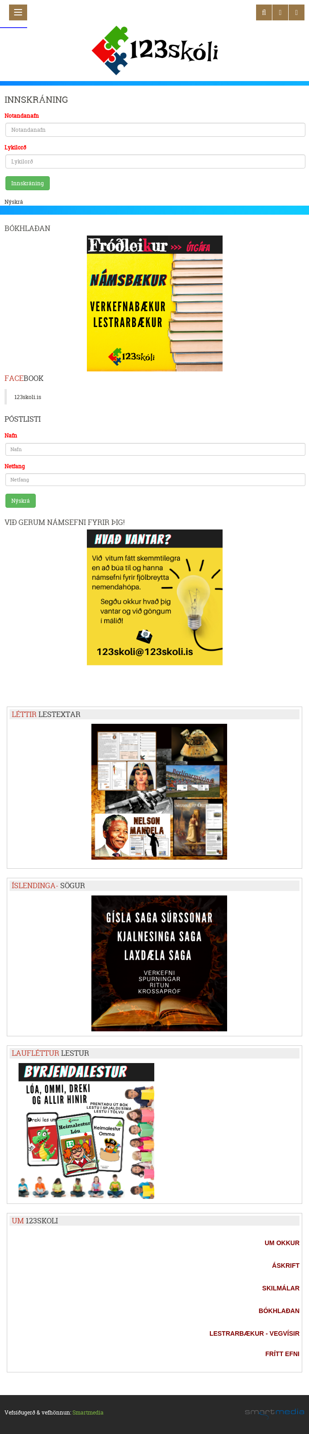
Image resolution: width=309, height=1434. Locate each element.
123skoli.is (27, 397)
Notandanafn (22, 116)
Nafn (11, 435)
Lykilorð (15, 147)
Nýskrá (14, 202)
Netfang (15, 466)
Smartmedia (88, 1412)
